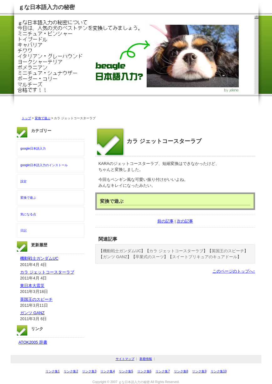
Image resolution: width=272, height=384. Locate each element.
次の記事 (185, 221)
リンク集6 (144, 371)
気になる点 (28, 214)
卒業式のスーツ (149, 256)
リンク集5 (126, 371)
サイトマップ (125, 359)
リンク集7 (162, 371)
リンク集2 (71, 371)
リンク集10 (219, 371)
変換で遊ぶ (42, 118)
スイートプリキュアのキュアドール (204, 256)
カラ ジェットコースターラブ (176, 250)
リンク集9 (199, 371)
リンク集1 (52, 371)
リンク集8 (181, 371)
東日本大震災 (32, 285)
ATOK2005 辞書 (32, 342)
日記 (23, 230)
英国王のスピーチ (228, 250)
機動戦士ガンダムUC (122, 250)
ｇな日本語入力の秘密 (46, 7)
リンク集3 (89, 371)
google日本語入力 (33, 148)
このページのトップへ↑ (233, 271)
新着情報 (145, 359)
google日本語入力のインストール (44, 165)
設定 (23, 181)
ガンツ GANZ (115, 256)
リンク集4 (107, 371)
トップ (26, 118)
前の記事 (165, 221)
